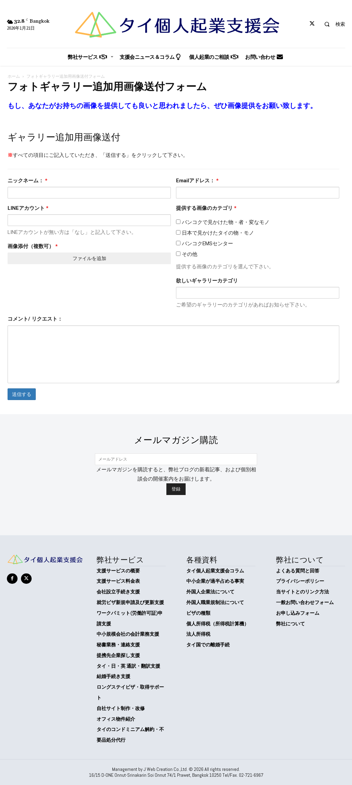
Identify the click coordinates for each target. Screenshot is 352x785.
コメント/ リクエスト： (35, 319)
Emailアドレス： (197, 181)
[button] (331, 24)
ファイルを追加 (89, 258)
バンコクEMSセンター (204, 243)
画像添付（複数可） (33, 246)
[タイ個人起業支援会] (176, 24)
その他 (186, 254)
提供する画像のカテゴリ (206, 208)
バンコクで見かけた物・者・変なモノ (223, 222)
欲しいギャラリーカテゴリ (207, 281)
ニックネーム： (27, 181)
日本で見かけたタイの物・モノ (215, 233)
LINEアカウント (28, 208)
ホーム (14, 76)
